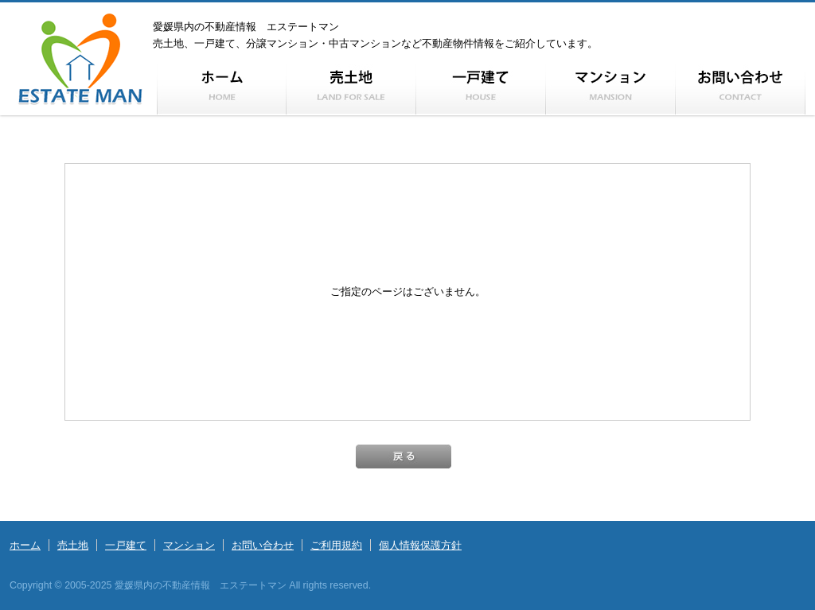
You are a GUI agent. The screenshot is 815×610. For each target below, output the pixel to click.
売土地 (72, 545)
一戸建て (125, 545)
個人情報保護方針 (420, 545)
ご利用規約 (336, 545)
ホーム (25, 545)
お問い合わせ (263, 545)
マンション (189, 545)
